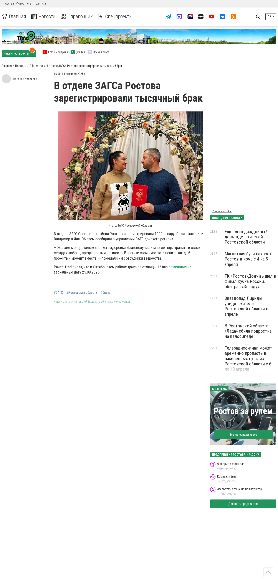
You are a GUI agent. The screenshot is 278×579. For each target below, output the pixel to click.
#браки (106, 293)
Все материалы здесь (243, 434)
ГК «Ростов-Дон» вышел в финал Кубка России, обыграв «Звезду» (250, 281)
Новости (43, 17)
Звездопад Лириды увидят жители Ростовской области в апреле (246, 306)
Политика (40, 3)
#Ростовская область (81, 293)
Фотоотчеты (23, 3)
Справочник (77, 17)
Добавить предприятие (243, 504)
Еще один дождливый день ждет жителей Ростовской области (246, 237)
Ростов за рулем (243, 411)
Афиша (9, 3)
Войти (271, 16)
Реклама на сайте (222, 211)
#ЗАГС (58, 293)
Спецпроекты (116, 17)
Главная (14, 17)
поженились (179, 267)
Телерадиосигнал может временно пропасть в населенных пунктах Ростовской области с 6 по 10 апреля (248, 358)
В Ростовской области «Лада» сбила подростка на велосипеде (248, 331)
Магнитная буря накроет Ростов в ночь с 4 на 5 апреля (248, 259)
